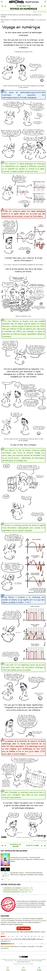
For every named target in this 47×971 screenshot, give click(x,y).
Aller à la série (32, 846)
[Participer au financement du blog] (23, 969)
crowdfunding (4, 948)
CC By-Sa (43, 959)
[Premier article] (2, 6)
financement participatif (39, 920)
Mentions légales (21, 961)
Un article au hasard (15, 845)
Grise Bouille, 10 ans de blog (19, 857)
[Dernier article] (45, 6)
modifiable (4, 920)
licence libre (17, 918)
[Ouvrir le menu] (1, 2)
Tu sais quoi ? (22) (23, 6)
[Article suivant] (42, 6)
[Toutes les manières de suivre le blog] (8, 969)
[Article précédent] (5, 6)
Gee (45, 12)
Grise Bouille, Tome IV (17, 872)
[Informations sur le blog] (45, 2)
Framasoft (39, 960)
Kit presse (28, 961)
